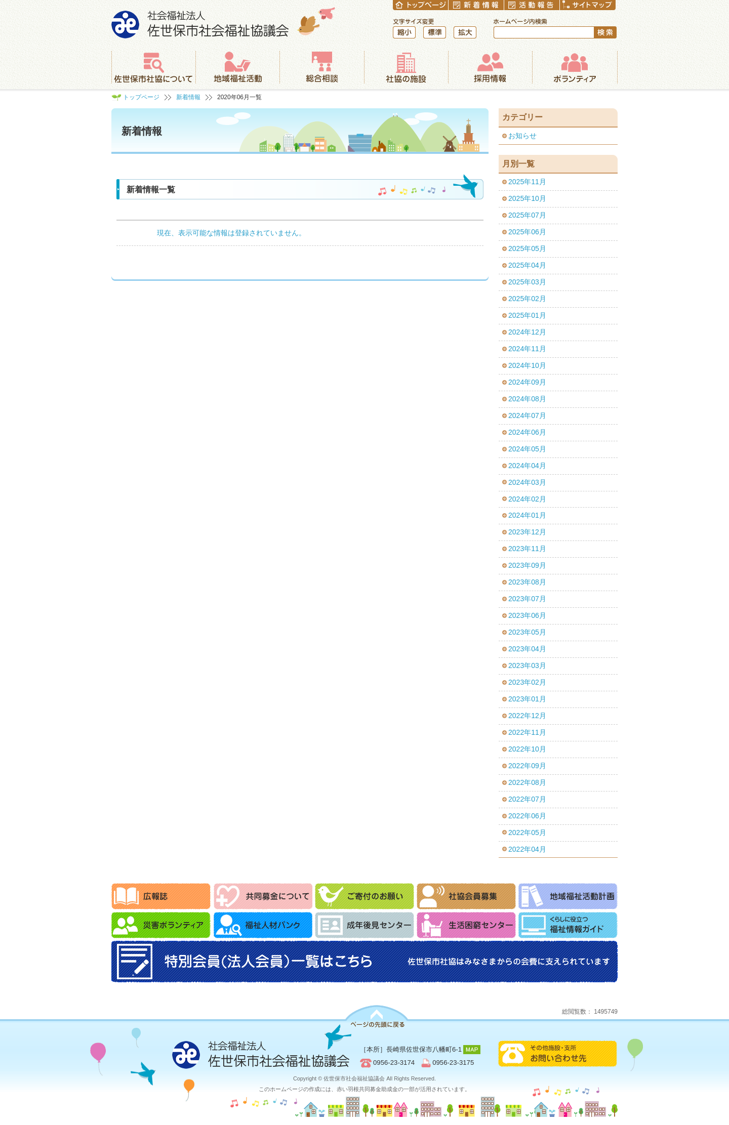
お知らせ (522, 136)
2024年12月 (527, 332)
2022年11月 (527, 732)
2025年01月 (527, 315)
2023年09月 (527, 565)
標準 (434, 32)
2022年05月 (527, 832)
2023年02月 (527, 682)
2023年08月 (527, 582)
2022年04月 (527, 849)
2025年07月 (527, 215)
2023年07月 (527, 599)
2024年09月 (527, 382)
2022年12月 (527, 716)
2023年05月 (527, 632)
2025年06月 (527, 232)
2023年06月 (527, 615)
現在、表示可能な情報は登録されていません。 (231, 233)
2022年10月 (527, 749)
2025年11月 (527, 182)
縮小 (404, 32)
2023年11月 (527, 549)
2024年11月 (527, 349)
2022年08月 (527, 782)
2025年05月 (527, 248)
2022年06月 (527, 816)
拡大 (465, 32)
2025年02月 (527, 299)
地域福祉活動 (237, 67)
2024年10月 (527, 365)
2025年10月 (527, 198)
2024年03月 (527, 482)
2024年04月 (527, 466)
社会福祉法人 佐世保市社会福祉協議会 (223, 22)
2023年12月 (527, 532)
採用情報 (490, 67)
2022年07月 (527, 799)
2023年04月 (527, 649)
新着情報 (188, 97)
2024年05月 (527, 449)
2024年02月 (527, 499)
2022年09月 (527, 766)
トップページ (141, 97)
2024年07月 (527, 415)
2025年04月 (527, 265)
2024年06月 (527, 432)
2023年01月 (527, 699)
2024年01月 (527, 515)
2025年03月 (527, 282)
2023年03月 (527, 665)
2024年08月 (527, 399)
